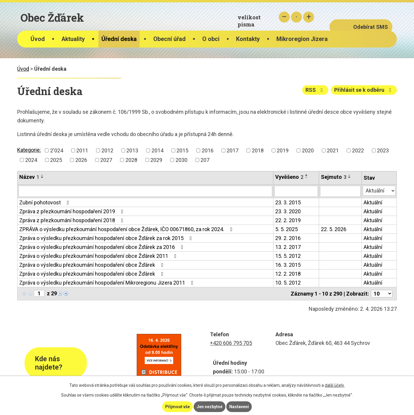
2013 (132, 150)
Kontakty (248, 39)
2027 (106, 160)
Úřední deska (119, 39)
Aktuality (73, 39)
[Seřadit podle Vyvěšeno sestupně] (306, 177)
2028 (131, 160)
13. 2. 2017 (288, 247)
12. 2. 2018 (288, 274)
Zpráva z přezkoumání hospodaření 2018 (72, 220)
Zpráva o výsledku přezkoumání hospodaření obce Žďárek (92, 265)
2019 (283, 150)
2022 (358, 150)
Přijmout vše (177, 406)
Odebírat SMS (370, 27)
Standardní (296, 17)
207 (204, 160)
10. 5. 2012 (288, 283)
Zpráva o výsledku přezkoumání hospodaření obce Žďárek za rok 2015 (106, 238)
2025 (56, 160)
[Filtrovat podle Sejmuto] (340, 191)
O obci (210, 39)
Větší (308, 17)
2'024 (56, 150)
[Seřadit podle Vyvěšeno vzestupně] (306, 175)
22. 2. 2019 (288, 220)
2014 (157, 150)
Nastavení (239, 406)
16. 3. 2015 (288, 265)
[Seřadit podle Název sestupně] (42, 177)
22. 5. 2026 (333, 229)
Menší (284, 17)
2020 (308, 150)
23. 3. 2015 (288, 202)
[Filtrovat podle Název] (145, 191)
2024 (31, 160)
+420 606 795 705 (231, 343)
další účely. (335, 385)
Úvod (38, 39)
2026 (81, 160)
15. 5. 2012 (288, 256)
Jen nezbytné (209, 406)
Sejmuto (333, 177)
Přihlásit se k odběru (364, 90)
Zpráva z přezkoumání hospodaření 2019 (72, 211)
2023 (383, 150)
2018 (258, 150)
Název (29, 177)
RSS (315, 90)
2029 (156, 160)
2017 (232, 150)
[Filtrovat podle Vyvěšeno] (296, 191)
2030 (181, 160)
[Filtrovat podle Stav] (379, 191)
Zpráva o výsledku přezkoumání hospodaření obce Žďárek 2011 (99, 256)
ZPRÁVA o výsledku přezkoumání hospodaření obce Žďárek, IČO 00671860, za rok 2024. (127, 229)
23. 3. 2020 (288, 211)
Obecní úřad (169, 39)
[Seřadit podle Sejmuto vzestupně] (349, 175)
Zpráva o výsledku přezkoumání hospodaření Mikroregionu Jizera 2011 (107, 283)
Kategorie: (29, 150)
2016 (208, 150)
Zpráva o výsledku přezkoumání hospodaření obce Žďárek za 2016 (102, 247)
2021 (333, 150)
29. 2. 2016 (288, 238)
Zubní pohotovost (45, 202)
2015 (182, 150)
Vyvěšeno (289, 177)
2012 (107, 150)
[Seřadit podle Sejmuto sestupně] (349, 177)
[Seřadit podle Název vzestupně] (42, 175)
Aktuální (373, 202)
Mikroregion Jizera (302, 39)
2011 (82, 150)
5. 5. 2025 (286, 229)
